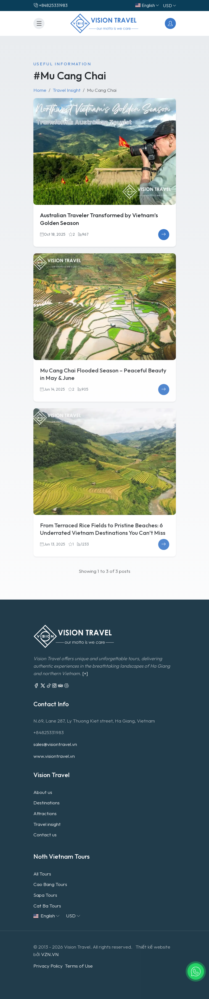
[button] (195, 971)
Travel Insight (67, 90)
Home (39, 90)
